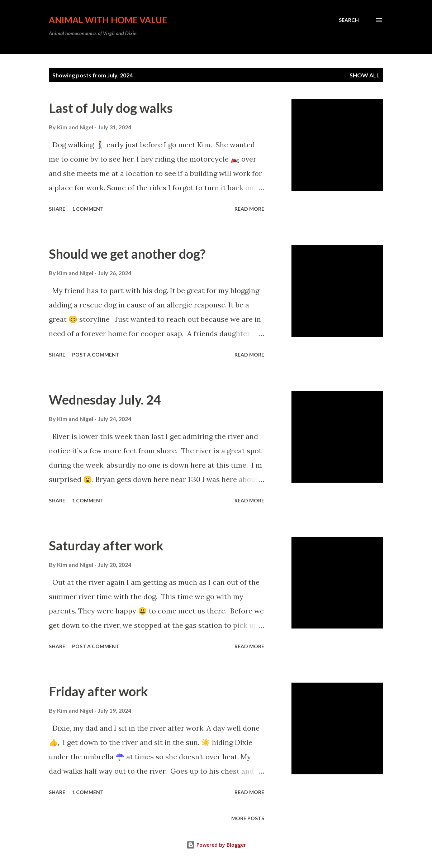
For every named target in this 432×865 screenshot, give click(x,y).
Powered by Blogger (216, 844)
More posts (247, 818)
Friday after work (98, 691)
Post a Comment (95, 355)
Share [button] (57, 209)
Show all (365, 75)
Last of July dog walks (111, 108)
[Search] (349, 20)
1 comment (88, 209)
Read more (249, 209)
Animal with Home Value (108, 20)
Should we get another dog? (127, 254)
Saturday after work (106, 545)
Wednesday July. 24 (105, 399)
